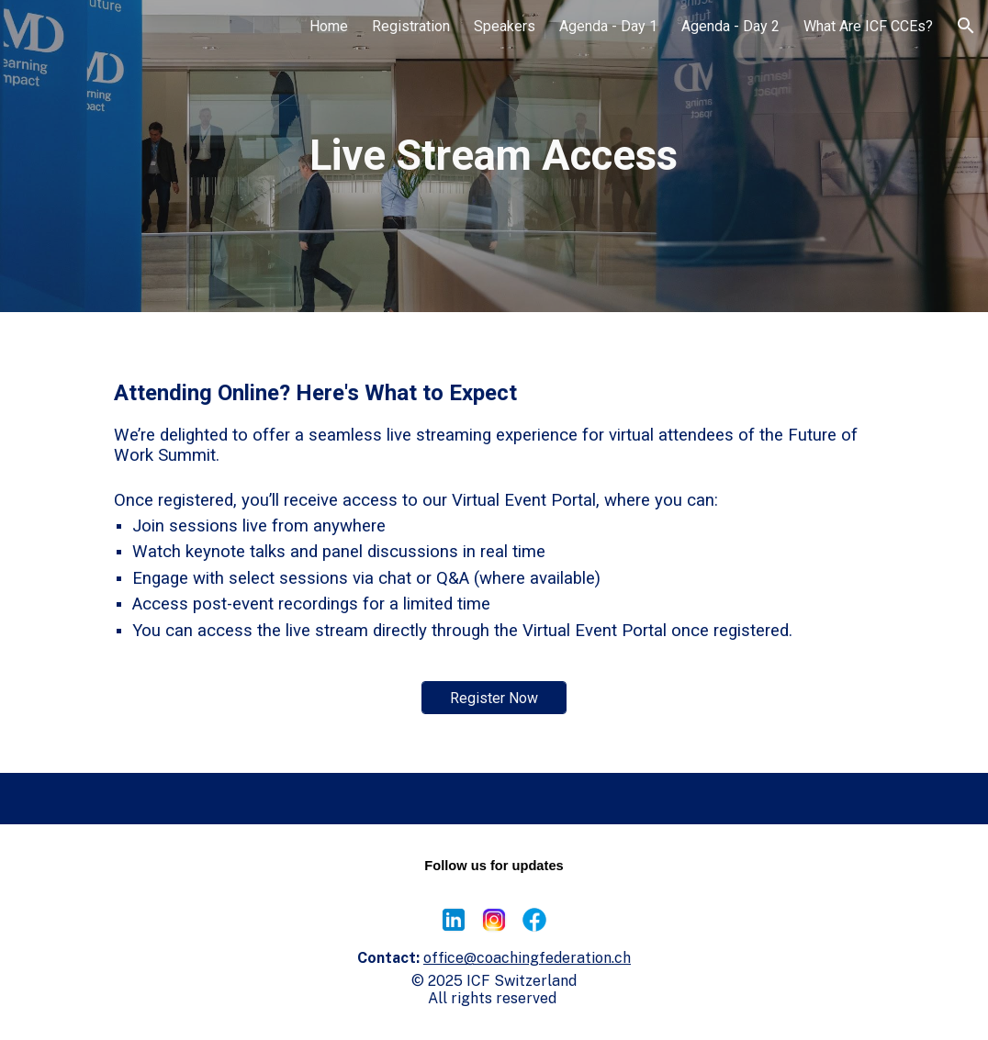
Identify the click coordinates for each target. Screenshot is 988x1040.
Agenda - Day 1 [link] (608, 26)
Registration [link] (411, 26)
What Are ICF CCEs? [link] (868, 26)
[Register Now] (494, 698)
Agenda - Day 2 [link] (730, 26)
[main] (494, 156)
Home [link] (328, 26)
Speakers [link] (504, 26)
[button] (966, 26)
